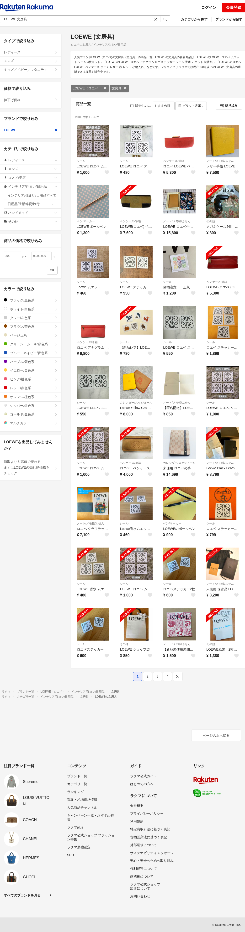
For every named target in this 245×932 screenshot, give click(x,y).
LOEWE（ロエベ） (90, 88)
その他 (210, 221)
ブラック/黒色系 (31, 300)
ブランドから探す (228, 19)
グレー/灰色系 (31, 318)
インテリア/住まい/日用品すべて (33, 196)
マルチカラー (31, 423)
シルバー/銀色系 (31, 406)
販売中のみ (140, 106)
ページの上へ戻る (216, 735)
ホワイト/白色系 (31, 309)
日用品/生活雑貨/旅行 (31, 204)
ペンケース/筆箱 (173, 161)
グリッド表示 (191, 106)
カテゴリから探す (194, 19)
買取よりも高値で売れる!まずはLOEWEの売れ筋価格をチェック (31, 467)
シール (81, 161)
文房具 (119, 88)
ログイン (208, 7)
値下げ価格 (31, 100)
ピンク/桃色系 (31, 379)
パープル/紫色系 (31, 362)
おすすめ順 (163, 106)
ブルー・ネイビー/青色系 (31, 353)
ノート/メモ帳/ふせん (220, 161)
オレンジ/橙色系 (31, 397)
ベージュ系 (31, 335)
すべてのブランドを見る (22, 895)
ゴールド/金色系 (31, 414)
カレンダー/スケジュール (136, 402)
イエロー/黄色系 (31, 370)
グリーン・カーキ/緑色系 (31, 344)
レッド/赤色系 (31, 388)
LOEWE (31, 130)
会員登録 (233, 7)
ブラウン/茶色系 (31, 326)
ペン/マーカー (86, 221)
